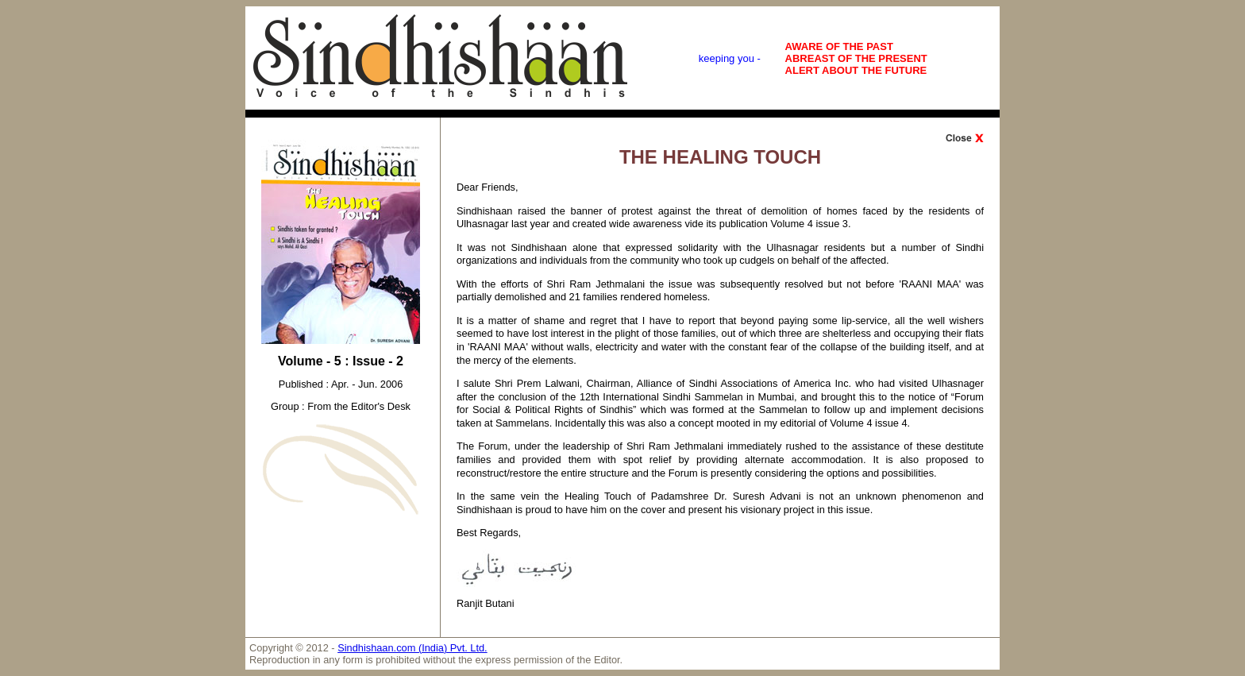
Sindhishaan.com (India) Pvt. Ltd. (412, 648)
